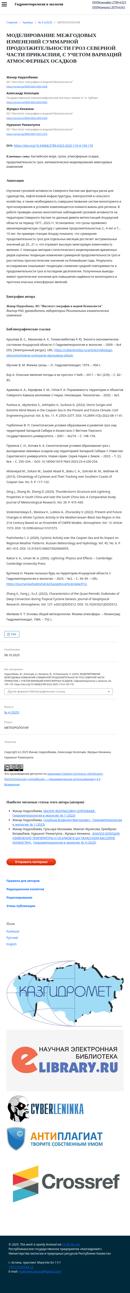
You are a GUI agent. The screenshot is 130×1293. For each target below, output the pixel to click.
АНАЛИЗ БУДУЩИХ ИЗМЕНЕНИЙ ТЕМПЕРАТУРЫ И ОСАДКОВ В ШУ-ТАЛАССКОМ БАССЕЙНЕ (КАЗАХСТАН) (66, 838)
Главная (11, 22)
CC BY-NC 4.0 (70, 1244)
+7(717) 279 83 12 (21, 1267)
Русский (12, 938)
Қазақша (12, 931)
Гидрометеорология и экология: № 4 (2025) (64, 842)
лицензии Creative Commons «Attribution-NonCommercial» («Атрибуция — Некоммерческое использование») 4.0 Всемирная (53, 779)
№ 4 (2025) (45, 22)
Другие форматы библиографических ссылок (36, 691)
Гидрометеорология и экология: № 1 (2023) (43, 815)
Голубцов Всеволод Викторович (67, 820)
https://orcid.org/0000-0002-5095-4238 (26, 86)
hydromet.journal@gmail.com (40, 1271)
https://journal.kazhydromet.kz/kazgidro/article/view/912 (46, 584)
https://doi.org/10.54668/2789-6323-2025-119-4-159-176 (53, 145)
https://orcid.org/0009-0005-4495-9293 (26, 118)
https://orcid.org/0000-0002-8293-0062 (26, 102)
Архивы (28, 22)
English (11, 944)
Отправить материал (31, 862)
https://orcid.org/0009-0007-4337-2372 (26, 134)
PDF (13, 634)
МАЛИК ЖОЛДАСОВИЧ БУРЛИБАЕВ (69, 811)
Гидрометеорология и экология (39, 4)
